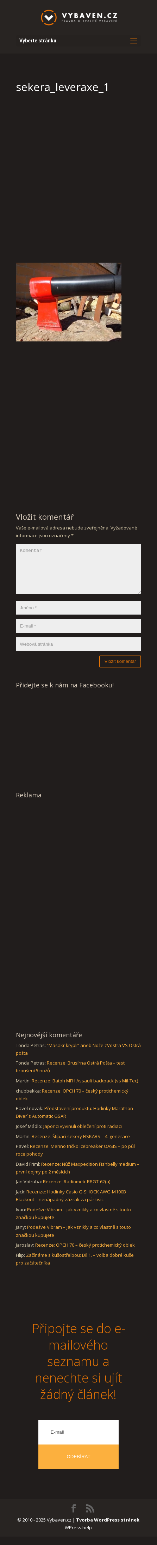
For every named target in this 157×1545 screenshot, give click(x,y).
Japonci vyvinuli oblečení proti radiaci (82, 1134)
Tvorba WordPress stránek (107, 1528)
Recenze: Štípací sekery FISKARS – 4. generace (81, 1145)
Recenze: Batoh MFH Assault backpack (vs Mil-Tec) (85, 1089)
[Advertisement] (78, 181)
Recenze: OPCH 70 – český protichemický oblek (85, 1253)
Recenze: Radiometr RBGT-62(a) (76, 1190)
